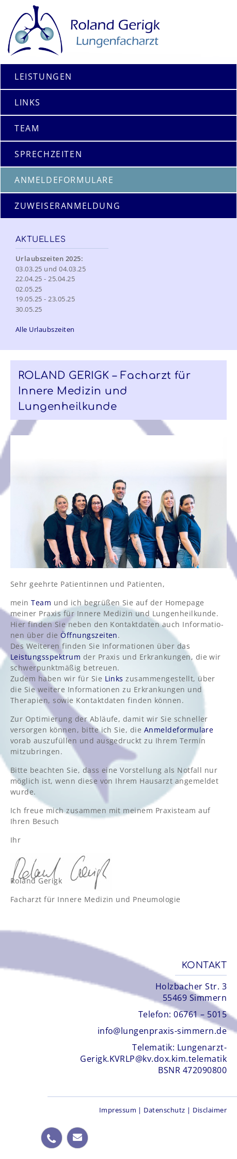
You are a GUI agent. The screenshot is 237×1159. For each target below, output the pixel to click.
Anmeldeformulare (179, 730)
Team (41, 602)
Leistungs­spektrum (45, 657)
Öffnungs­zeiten (89, 635)
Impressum (117, 1110)
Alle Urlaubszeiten (45, 329)
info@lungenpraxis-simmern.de (162, 1030)
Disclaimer (210, 1110)
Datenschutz (164, 1110)
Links (114, 678)
